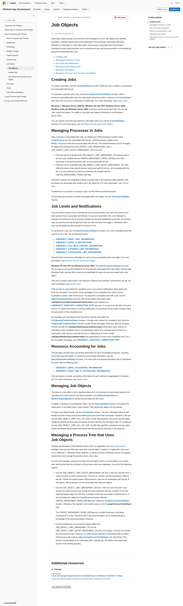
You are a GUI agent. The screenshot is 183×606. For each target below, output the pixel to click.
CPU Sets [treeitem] (10, 84)
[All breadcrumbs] (53, 17)
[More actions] (130, 17)
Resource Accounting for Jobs (68, 67)
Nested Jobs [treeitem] (13, 72)
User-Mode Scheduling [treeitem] (15, 92)
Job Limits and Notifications (67, 63)
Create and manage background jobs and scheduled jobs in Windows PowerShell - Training (86, 576)
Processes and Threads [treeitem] (13, 26)
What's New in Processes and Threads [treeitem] (19, 30)
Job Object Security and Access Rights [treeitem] (19, 78)
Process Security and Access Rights (80, 261)
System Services (64, 17)
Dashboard (174, 9)
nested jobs (118, 446)
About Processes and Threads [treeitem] (17, 38)
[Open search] (172, 3)
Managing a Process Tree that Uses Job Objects (76, 73)
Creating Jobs (61, 57)
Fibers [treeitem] (9, 88)
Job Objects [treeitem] (13, 68)
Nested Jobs (122, 101)
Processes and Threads (81, 17)
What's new (162, 9)
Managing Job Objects (65, 70)
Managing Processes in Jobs (68, 60)
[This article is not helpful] (171, 47)
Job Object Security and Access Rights (97, 124)
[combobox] (18, 20)
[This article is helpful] (168, 47)
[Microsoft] (4, 3)
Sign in (177, 3)
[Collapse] (33, 16)
